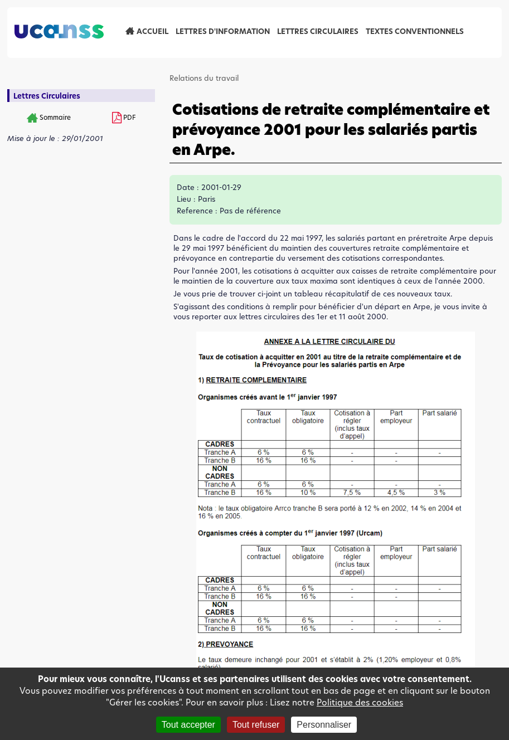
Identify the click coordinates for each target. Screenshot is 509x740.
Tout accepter (188, 724)
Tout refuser (255, 724)
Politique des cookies (360, 702)
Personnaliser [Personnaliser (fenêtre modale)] (324, 724)
